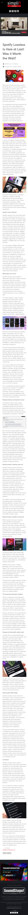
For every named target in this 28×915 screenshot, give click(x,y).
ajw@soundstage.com (9, 850)
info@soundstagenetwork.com (14, 908)
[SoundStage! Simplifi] (14, 4)
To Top (14, 910)
